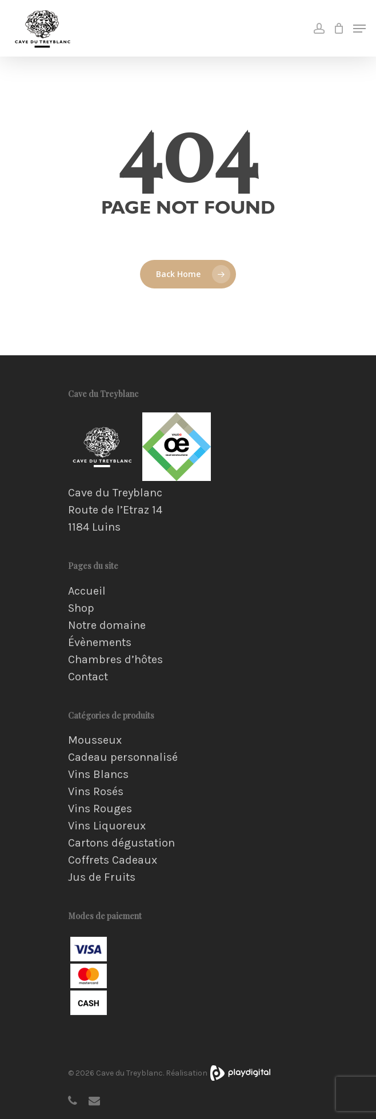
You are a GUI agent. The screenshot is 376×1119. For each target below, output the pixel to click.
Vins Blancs (98, 774)
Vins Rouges (100, 809)
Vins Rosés (95, 791)
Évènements (99, 642)
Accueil (87, 591)
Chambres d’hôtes (115, 659)
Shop (81, 608)
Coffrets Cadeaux (112, 860)
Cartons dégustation (121, 843)
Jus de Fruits (101, 877)
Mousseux (95, 740)
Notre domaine (107, 625)
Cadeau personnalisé (123, 757)
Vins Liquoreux (107, 826)
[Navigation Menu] (359, 28)
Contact (88, 677)
